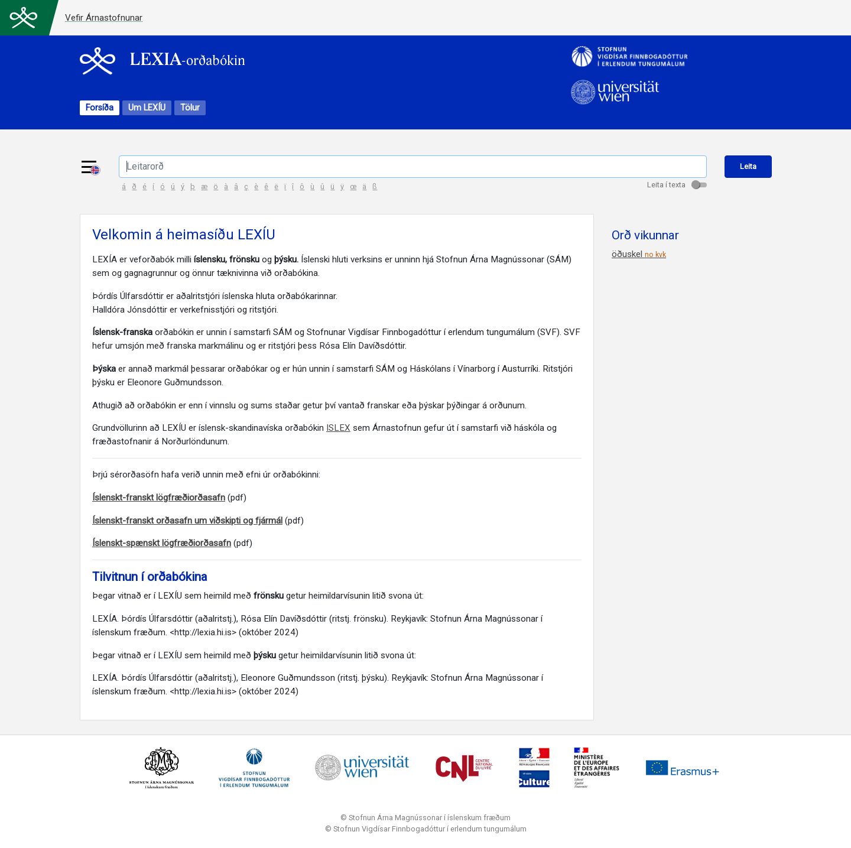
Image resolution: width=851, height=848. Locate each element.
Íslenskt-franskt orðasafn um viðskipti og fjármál (187, 521)
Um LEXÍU (146, 108)
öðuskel (639, 256)
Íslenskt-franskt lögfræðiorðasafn (158, 498)
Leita (748, 167)
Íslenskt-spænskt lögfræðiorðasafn (161, 545)
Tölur (190, 108)
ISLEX (338, 429)
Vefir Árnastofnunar (103, 17)
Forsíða (99, 108)
